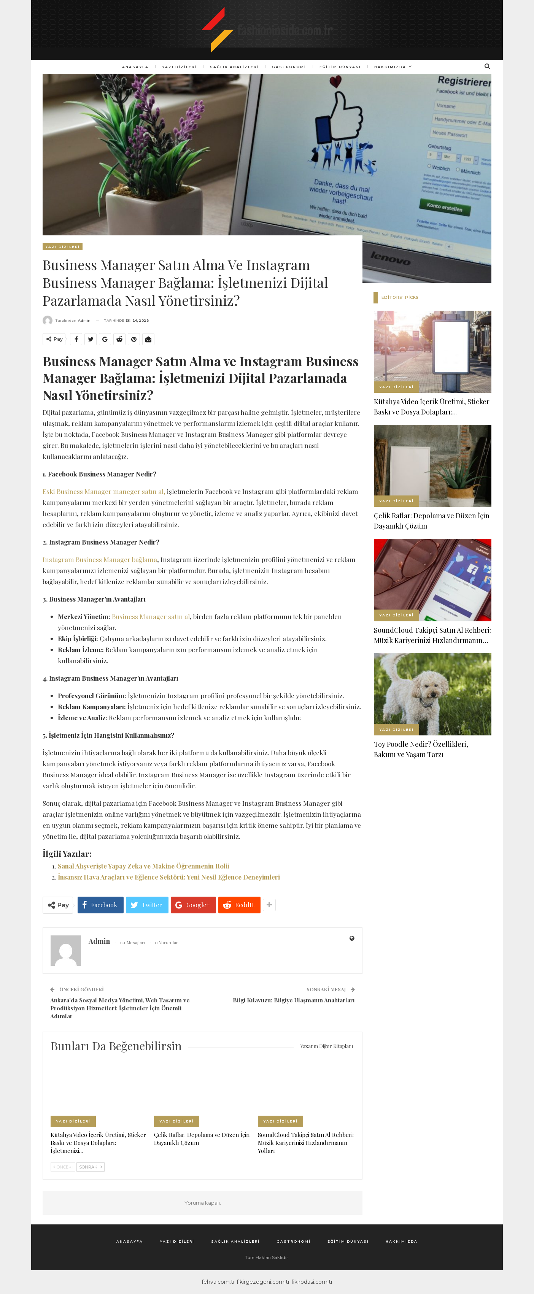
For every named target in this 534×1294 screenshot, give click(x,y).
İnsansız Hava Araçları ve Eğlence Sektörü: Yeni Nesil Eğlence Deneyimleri (169, 877)
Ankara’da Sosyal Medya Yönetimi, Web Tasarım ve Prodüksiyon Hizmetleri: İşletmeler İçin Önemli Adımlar (120, 1008)
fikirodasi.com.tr (312, 1281)
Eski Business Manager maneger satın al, (104, 491)
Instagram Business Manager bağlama (100, 559)
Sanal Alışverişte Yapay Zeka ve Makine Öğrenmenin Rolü (143, 866)
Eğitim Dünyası (341, 67)
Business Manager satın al (151, 616)
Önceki (63, 1167)
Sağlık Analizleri (233, 67)
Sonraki (90, 1167)
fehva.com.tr (218, 1281)
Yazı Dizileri (177, 67)
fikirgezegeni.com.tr (263, 1281)
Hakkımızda (393, 67)
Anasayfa (132, 67)
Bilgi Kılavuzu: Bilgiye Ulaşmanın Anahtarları (294, 1000)
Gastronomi (289, 67)
